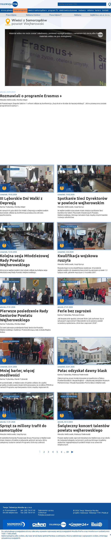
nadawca (82, 10)
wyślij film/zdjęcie (103, 14)
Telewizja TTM (94, 513)
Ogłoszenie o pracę (46, 510)
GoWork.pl (42, 513)
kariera (98, 10)
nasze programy (20, 10)
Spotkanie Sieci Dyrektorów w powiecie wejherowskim (82, 200)
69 (67, 452)
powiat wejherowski (11, 169)
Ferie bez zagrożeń (74, 311)
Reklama (77, 15)
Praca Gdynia (11, 15)
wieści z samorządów (36, 10)
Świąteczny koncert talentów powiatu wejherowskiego (83, 428)
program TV (53, 10)
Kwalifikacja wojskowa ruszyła (78, 258)
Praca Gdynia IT (55, 15)
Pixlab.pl (105, 513)
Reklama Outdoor (33, 15)
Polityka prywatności (46, 515)
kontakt (105, 10)
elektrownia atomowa (68, 10)
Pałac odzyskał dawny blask (82, 370)
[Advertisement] (27, 142)
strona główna (6, 10)
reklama (90, 10)
